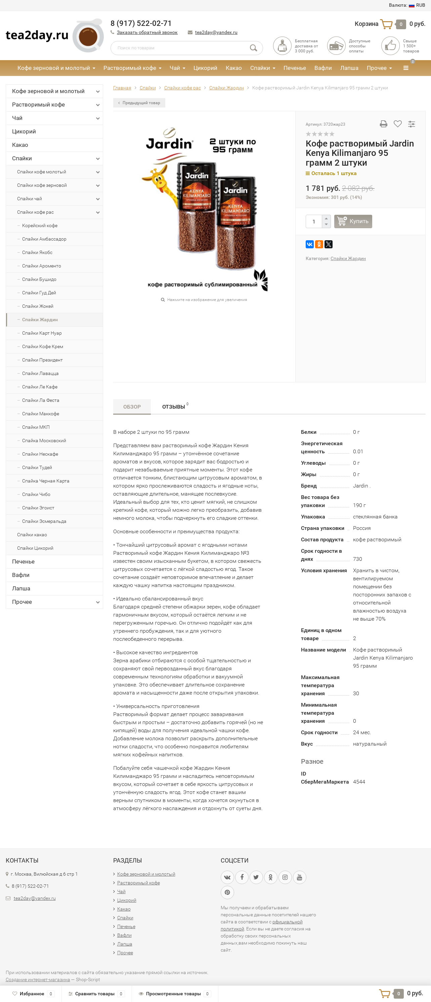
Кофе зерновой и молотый (53, 68)
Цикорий (205, 68)
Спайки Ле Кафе (39, 386)
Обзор (132, 407)
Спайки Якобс (37, 252)
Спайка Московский (44, 440)
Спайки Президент (42, 360)
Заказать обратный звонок (147, 32)
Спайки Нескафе (40, 454)
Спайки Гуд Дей (39, 292)
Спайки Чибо (36, 494)
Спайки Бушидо (39, 279)
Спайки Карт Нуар (42, 333)
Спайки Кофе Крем (42, 346)
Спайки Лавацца (40, 373)
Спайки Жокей (37, 306)
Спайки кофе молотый (59, 172)
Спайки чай (59, 199)
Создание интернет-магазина (38, 979)
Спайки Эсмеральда (44, 521)
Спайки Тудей (37, 467)
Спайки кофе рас (59, 212)
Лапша (349, 68)
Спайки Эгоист (38, 507)
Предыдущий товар (139, 102)
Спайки (260, 68)
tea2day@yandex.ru (216, 32)
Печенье (295, 68)
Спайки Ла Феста (40, 400)
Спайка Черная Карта (46, 481)
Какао (234, 68)
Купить (359, 221)
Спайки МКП (36, 427)
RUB (407, 5)
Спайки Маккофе (40, 413)
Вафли (323, 68)
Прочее (377, 68)
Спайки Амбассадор (44, 239)
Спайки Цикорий (35, 548)
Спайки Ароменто (41, 265)
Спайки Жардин (40, 319)
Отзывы (175, 406)
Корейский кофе (39, 225)
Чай (175, 68)
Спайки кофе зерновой (59, 185)
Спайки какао (32, 534)
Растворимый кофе (129, 68)
